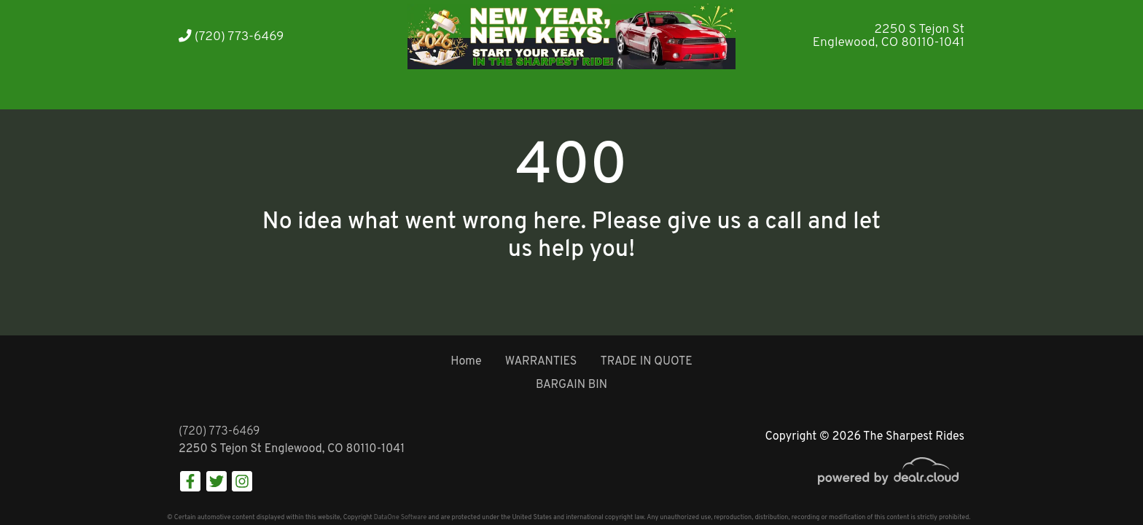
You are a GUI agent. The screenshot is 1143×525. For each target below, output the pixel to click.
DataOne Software (400, 517)
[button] (318, 89)
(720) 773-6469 (231, 36)
